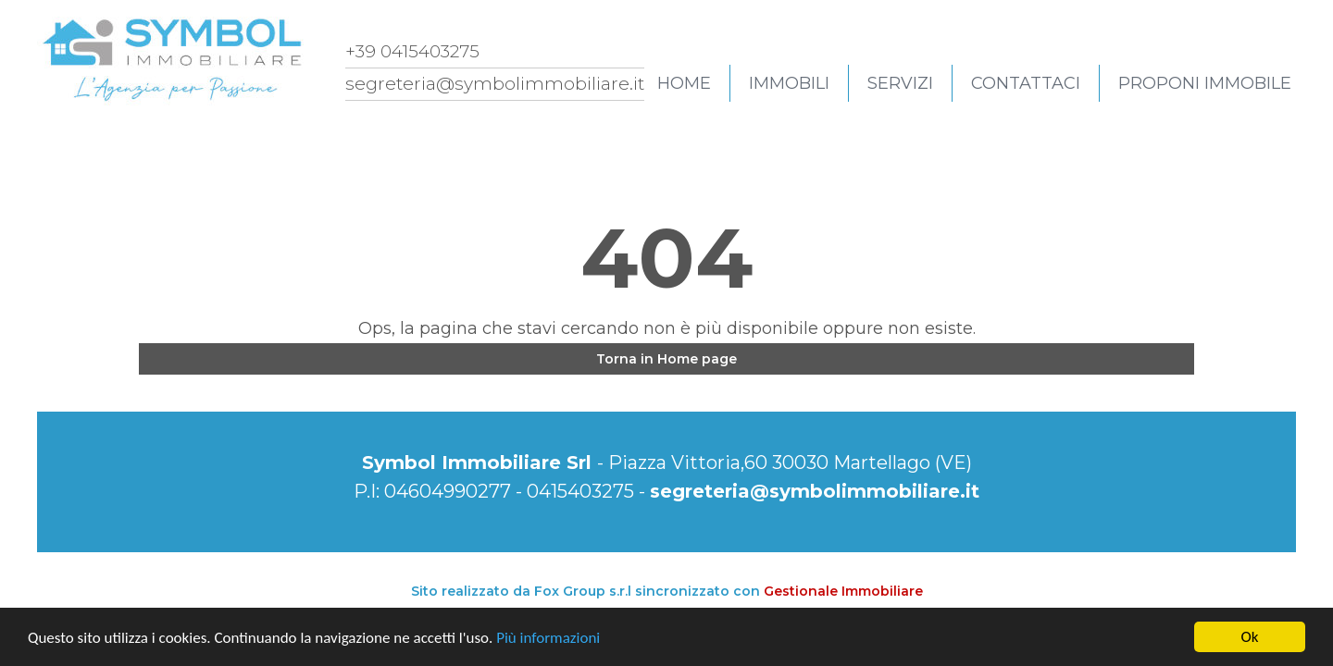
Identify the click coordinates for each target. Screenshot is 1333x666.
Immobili (789, 83)
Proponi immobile (1204, 83)
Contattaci (1025, 83)
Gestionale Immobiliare (843, 591)
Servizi (900, 83)
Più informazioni (548, 638)
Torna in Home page (666, 359)
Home (684, 83)
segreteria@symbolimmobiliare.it (814, 491)
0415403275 (580, 491)
